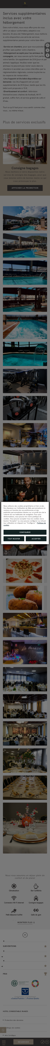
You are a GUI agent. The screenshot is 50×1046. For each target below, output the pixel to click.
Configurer (25, 532)
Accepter (36, 539)
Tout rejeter (14, 539)
